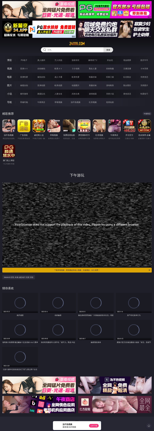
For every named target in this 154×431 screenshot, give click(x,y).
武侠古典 (75, 93)
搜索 (108, 50)
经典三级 (110, 77)
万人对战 (58, 60)
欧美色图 (58, 85)
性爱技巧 (144, 93)
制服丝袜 (93, 77)
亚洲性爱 (24, 77)
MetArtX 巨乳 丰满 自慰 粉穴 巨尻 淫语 (18, 277)
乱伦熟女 (127, 77)
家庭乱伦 (41, 93)
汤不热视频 (75, 102)
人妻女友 (58, 93)
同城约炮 (24, 102)
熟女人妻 (93, 68)
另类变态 (144, 77)
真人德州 (41, 60)
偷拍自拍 (41, 77)
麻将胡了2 (92, 60)
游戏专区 (75, 60)
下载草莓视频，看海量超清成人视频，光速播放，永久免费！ (102, 270)
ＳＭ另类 (144, 68)
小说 (9, 93)
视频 (9, 68)
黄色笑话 (127, 93)
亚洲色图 (41, 85)
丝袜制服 (110, 68)
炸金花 (110, 60)
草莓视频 (58, 102)
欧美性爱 (75, 77)
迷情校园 (93, 93)
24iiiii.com (77, 43)
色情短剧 (110, 102)
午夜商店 (41, 102)
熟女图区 (127, 85)
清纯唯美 (110, 85)
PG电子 (24, 60)
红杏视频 (93, 102)
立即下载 (93, 426)
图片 (9, 85)
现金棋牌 (127, 60)
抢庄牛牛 (144, 60)
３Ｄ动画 (75, 68)
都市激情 (24, 93)
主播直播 (127, 68)
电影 (9, 77)
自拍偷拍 (41, 68)
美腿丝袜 (93, 85)
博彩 (9, 60)
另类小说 (110, 93)
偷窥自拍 (24, 85)
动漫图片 (75, 85)
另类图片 (144, 85)
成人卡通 (58, 77)
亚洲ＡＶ (24, 68)
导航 (9, 102)
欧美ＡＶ (58, 68)
